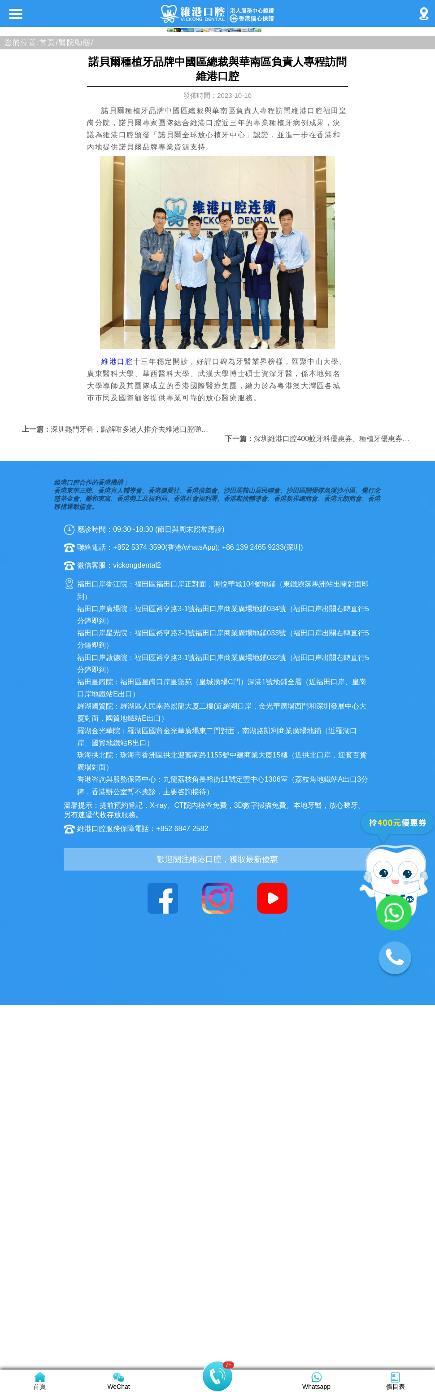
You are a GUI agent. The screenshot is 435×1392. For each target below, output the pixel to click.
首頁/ (48, 310)
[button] (174, 292)
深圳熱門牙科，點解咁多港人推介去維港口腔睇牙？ (133, 697)
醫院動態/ (76, 310)
